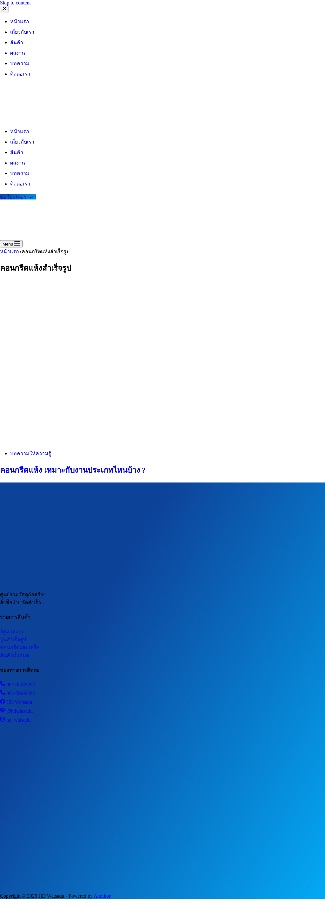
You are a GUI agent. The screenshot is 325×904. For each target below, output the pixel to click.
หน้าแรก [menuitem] (19, 21)
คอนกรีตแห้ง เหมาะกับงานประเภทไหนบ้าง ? (73, 470)
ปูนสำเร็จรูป (13, 639)
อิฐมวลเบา (11, 631)
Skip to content (15, 2)
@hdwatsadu (16, 711)
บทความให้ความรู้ (30, 453)
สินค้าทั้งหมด (14, 655)
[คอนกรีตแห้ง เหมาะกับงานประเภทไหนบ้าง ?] (122, 441)
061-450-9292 (17, 684)
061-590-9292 (17, 693)
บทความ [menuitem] (20, 63)
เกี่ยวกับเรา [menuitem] (22, 32)
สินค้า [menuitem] (16, 42)
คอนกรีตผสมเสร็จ (19, 647)
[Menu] (11, 243)
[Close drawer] (4, 9)
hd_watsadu (15, 720)
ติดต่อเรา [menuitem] (20, 74)
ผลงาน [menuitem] (17, 53)
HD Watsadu (16, 702)
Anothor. (102, 896)
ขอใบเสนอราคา (18, 196)
